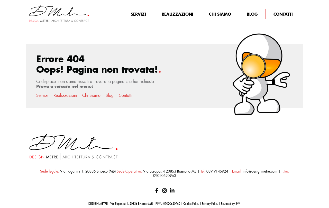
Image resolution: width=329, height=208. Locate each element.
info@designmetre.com (260, 171)
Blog (252, 14)
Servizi (138, 14)
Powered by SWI (231, 203)
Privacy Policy (210, 203)
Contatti (283, 14)
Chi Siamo (220, 14)
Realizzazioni (177, 14)
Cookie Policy (191, 203)
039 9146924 (217, 171)
